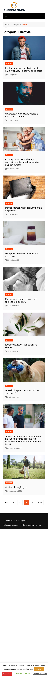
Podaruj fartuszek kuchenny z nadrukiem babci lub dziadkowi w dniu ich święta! (22, 162)
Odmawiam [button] (7, 674)
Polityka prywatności (10, 525)
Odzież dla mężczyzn (16, 487)
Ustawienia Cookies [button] (22, 674)
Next (40, 503)
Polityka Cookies (27, 525)
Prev (6, 503)
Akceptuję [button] (39, 669)
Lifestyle (9, 63)
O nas (38, 525)
